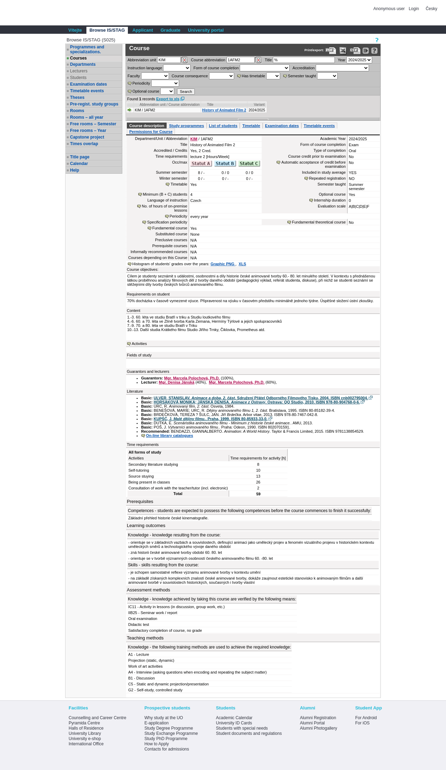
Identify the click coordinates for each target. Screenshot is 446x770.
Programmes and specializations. (87, 49)
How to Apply (156, 743)
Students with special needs (242, 728)
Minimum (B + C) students (165, 194)
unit (142, 60)
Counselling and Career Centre (97, 717)
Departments (82, 64)
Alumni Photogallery (318, 728)
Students (78, 77)
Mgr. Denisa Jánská (176, 382)
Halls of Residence (86, 728)
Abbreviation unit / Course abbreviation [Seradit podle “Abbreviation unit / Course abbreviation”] (170, 105)
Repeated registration (327, 178)
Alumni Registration (318, 717)
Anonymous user (390, 8)
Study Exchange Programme (171, 733)
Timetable (251, 126)
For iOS (362, 723)
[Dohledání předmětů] (258, 60)
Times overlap (84, 143)
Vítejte (75, 30)
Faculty (134, 76)
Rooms (77, 110)
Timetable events (87, 90)
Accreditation (304, 68)
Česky (431, 8)
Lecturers (78, 71)
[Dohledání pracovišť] (184, 60)
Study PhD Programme (165, 738)
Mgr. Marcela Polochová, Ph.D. (192, 378)
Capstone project (87, 137)
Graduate (170, 30)
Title (268, 60)
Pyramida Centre (84, 723)
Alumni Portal (312, 723)
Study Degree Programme (168, 728)
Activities (139, 343)
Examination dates (88, 84)
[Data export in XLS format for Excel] (343, 50)
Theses (77, 97)
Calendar (79, 163)
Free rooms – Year (88, 130)
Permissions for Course (150, 131)
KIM (193, 139)
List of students (223, 126)
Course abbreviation (208, 60)
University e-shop (85, 738)
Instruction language (145, 68)
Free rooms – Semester (93, 123)
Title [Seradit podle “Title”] (210, 105)
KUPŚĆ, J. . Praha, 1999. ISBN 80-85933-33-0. (211, 419)
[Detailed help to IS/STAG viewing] (374, 50)
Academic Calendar (234, 717)
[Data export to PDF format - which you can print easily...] (330, 50)
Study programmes (186, 126)
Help (74, 170)
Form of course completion (216, 68)
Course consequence (190, 76)
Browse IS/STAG (107, 30)
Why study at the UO (163, 717)
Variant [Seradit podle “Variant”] (259, 105)
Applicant (142, 30)
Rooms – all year (86, 117)
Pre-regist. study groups (94, 104)
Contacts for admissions (166, 749)
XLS (242, 264)
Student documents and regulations (249, 733)
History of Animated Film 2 (224, 110)
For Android (366, 717)
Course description (146, 126)
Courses (78, 58)
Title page (80, 157)
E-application (156, 723)
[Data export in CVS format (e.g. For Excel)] (355, 50)
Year (341, 60)
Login (414, 8)
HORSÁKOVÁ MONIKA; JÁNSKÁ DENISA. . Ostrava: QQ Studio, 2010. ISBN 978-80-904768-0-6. (257, 402)
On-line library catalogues (169, 435)
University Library (85, 733)
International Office (86, 743)
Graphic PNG (223, 264)
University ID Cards (234, 723)
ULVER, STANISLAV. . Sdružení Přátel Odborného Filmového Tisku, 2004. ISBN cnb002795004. (261, 398)
